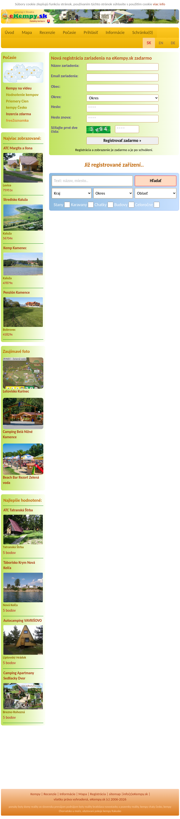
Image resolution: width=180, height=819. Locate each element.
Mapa (27, 32)
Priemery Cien (17, 101)
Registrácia (98, 794)
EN (161, 43)
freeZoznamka (17, 120)
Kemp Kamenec (14, 248)
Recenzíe (47, 32)
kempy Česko (16, 107)
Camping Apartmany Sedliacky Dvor (18, 676)
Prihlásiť (91, 32)
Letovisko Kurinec (16, 391)
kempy (144, 806)
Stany (58, 204)
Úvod (9, 32)
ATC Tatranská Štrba (18, 510)
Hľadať (155, 180)
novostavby (111, 806)
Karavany (79, 204)
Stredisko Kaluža (15, 199)
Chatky (101, 204)
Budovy (121, 204)
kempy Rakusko (112, 811)
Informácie (115, 32)
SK (149, 42)
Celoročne (144, 204)
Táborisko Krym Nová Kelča (19, 565)
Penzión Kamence (16, 292)
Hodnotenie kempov (22, 94)
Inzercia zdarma (18, 114)
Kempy (35, 794)
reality (35, 806)
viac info (159, 4)
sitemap (115, 794)
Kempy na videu (19, 88)
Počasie (69, 32)
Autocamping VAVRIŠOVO (22, 620)
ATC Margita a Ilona (17, 148)
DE (173, 43)
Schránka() (142, 32)
